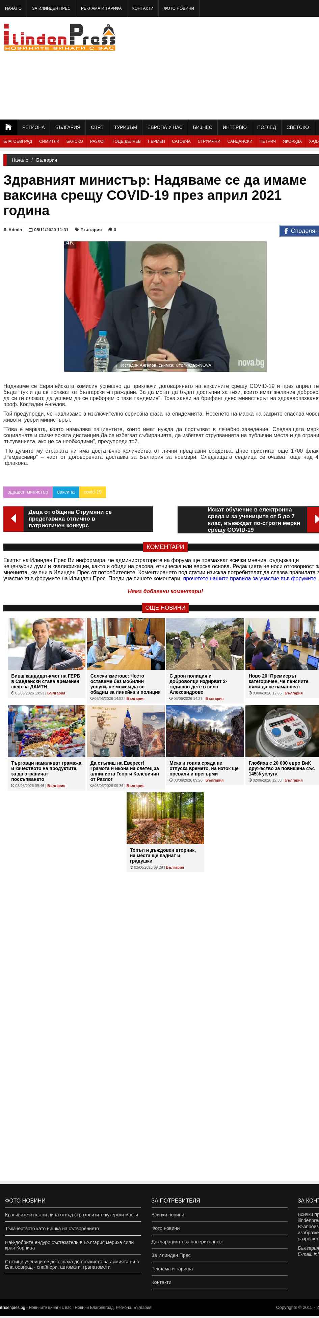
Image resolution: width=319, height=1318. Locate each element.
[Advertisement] (257, 67)
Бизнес (202, 127)
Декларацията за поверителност (187, 1242)
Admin (12, 229)
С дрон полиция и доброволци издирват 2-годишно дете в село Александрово (198, 684)
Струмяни (209, 141)
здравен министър (28, 492)
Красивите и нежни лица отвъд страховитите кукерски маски (71, 1214)
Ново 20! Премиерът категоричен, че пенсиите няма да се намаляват (279, 681)
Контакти (143, 8)
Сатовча (181, 141)
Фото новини (179, 8)
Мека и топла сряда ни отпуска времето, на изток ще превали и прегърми (204, 768)
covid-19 (93, 492)
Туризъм (125, 127)
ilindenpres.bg (12, 1309)
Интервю (235, 127)
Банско (75, 141)
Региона (33, 127)
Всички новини (168, 1214)
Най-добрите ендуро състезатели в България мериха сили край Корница (69, 1245)
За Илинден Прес (51, 8)
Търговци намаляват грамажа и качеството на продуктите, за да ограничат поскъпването (46, 771)
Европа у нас (165, 127)
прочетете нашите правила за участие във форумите (249, 578)
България (67, 127)
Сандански (240, 141)
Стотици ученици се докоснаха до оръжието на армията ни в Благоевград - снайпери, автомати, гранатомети (72, 1264)
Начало (13, 8)
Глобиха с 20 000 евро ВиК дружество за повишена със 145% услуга (282, 768)
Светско (298, 127)
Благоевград (17, 141)
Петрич (268, 141)
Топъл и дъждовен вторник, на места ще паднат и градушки (163, 855)
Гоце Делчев (127, 141)
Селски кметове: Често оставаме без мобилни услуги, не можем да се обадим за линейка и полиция (125, 684)
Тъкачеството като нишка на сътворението (52, 1228)
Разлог (98, 141)
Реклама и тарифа (101, 8)
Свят (97, 127)
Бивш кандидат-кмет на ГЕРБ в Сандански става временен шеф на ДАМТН (45, 681)
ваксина (66, 492)
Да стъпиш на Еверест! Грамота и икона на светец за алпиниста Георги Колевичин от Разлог (124, 771)
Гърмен (156, 141)
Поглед (266, 127)
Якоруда (292, 141)
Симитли (49, 141)
